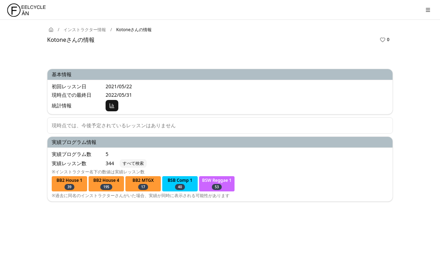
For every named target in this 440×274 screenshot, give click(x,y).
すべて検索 (133, 163)
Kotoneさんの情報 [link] (134, 30)
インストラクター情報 (84, 30)
